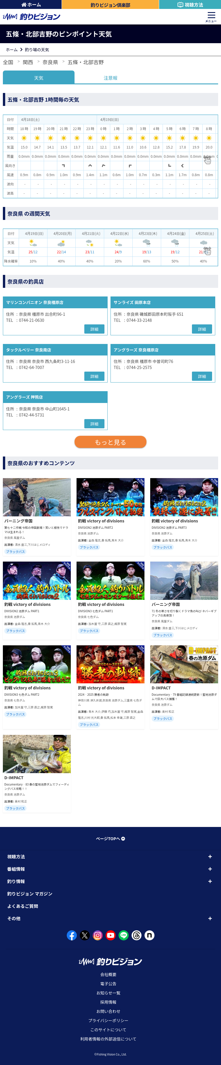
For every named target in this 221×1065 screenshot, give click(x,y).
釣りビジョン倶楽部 (110, 4)
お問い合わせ (108, 1011)
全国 (8, 62)
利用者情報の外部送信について (108, 1039)
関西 (28, 62)
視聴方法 (190, 4)
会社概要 (108, 974)
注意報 (110, 77)
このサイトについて (108, 1029)
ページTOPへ (110, 838)
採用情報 (108, 1002)
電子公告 (108, 983)
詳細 (94, 329)
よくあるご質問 (22, 906)
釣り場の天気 (37, 49)
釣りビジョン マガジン (29, 893)
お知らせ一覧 (108, 993)
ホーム (31, 4)
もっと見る (110, 441)
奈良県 (50, 62)
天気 (38, 77)
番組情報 (16, 869)
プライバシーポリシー (108, 1020)
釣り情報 (16, 881)
